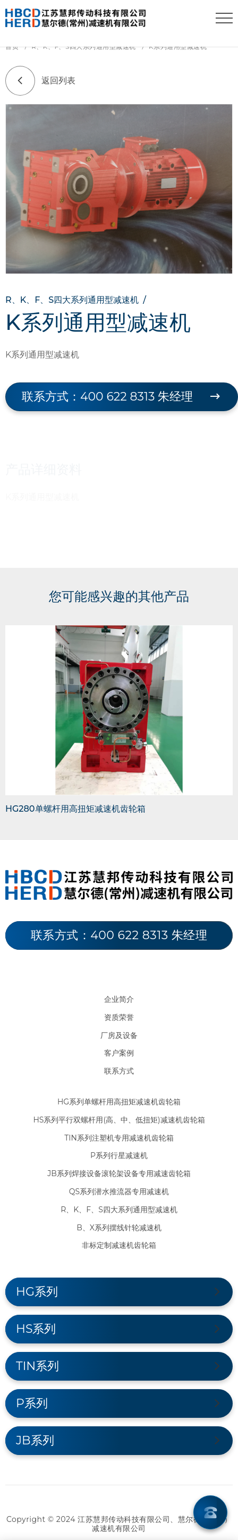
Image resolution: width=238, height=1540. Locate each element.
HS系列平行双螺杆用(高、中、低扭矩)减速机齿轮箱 (119, 1120)
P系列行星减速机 (119, 1155)
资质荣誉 (119, 1017)
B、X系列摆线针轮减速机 (119, 1227)
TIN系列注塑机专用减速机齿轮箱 (119, 1138)
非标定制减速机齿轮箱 (119, 1245)
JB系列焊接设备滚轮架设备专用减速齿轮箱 (119, 1173)
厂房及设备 (119, 1035)
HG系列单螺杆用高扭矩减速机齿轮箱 (119, 1102)
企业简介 (119, 999)
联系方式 (119, 1071)
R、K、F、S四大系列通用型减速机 (119, 1209)
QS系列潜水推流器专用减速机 (119, 1191)
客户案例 (119, 1053)
